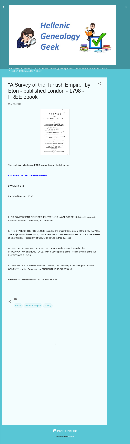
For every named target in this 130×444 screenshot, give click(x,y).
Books (18, 305)
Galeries (71, 436)
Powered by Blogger (65, 431)
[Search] (126, 7)
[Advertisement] (118, 120)
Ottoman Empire (33, 305)
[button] (99, 84)
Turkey (48, 305)
